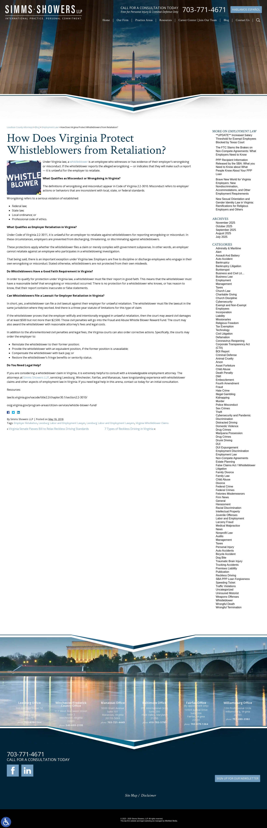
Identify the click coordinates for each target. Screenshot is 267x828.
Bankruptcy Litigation (228, 266)
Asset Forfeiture (225, 365)
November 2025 (225, 222)
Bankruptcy (222, 262)
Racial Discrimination (228, 507)
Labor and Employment (230, 518)
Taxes (219, 287)
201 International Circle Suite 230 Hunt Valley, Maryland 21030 (154, 743)
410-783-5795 (157, 752)
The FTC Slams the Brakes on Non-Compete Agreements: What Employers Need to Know (236, 151)
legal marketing (146, 821)
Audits (219, 536)
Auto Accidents (225, 550)
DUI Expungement (227, 447)
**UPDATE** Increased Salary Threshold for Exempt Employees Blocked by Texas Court (236, 139)
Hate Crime (223, 390)
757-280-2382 (241, 749)
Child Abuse (223, 369)
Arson (219, 362)
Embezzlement (225, 379)
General (220, 500)
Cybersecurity (224, 301)
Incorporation (224, 312)
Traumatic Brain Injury (229, 561)
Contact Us (242, 20)
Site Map (131, 795)
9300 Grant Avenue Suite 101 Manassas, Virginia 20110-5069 (112, 743)
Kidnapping (222, 397)
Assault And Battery (228, 255)
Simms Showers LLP (36, 377)
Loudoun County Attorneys (20, 127)
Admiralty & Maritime (228, 248)
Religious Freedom (227, 323)
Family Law (223, 475)
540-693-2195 (74, 755)
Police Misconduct (227, 404)
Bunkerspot (223, 269)
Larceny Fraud (224, 522)
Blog (226, 20)
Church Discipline (226, 298)
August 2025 (223, 233)
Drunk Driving (224, 440)
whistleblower (79, 162)
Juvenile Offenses (226, 515)
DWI (218, 376)
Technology (223, 330)
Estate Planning (225, 461)
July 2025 (222, 236)
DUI (218, 443)
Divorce (220, 483)
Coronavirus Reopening (230, 340)
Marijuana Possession (229, 433)
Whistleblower (224, 600)
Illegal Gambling (225, 394)
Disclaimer (148, 795)
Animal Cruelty (225, 358)
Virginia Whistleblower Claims (152, 423)
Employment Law (50, 127)
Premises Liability (226, 568)
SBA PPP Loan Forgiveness (233, 579)
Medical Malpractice (228, 525)
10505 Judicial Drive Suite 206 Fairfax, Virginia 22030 (196, 745)
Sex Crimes (223, 408)
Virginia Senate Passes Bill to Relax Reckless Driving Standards (49, 429)
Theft (219, 411)
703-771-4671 (204, 9)
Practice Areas (144, 20)
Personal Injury (225, 547)
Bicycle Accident (226, 554)
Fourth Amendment (227, 383)
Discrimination (224, 419)
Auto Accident (224, 258)
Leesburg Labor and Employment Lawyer (62, 423)
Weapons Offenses (227, 596)
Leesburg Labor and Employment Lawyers (110, 423)
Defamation (223, 337)
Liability (220, 315)
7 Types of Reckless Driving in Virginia (129, 429)
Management (224, 283)
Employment (223, 280)
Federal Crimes (225, 490)
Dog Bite (221, 557)
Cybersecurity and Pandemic (233, 415)
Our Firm (122, 20)
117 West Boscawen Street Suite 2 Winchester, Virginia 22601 (71, 746)
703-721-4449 (116, 752)
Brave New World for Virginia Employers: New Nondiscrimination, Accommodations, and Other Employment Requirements (233, 186)
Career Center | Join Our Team (198, 20)
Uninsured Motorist (227, 593)
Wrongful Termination (229, 607)
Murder (220, 401)
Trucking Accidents (227, 564)
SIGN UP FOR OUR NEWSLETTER (237, 778)
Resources (165, 20)
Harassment (223, 504)
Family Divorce (225, 472)
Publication (222, 571)
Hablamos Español (246, 9)
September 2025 (226, 229)
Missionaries (223, 319)
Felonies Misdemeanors (230, 493)
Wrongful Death (225, 603)
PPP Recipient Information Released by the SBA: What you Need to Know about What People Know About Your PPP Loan (235, 167)
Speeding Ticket (225, 582)
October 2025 (224, 226)
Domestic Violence (227, 426)
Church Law (223, 290)
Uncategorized (224, 589)
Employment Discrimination (232, 450)
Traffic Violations (226, 586)
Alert (218, 251)
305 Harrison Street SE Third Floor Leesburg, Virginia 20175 (29, 743)
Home (106, 20)
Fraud (219, 387)
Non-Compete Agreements (232, 458)
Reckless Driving (226, 575)
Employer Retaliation (25, 423)
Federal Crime (224, 486)
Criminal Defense (226, 355)
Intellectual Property (228, 511)
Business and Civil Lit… (230, 273)
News (219, 529)
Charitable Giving (226, 294)
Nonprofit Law (224, 532)
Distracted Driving (226, 422)
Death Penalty (224, 372)
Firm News (222, 497)
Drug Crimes (223, 429)
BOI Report (222, 351)
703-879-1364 (32, 752)
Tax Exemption (225, 326)
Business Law (224, 276)
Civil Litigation (224, 333)
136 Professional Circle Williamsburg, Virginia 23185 (237, 742)
